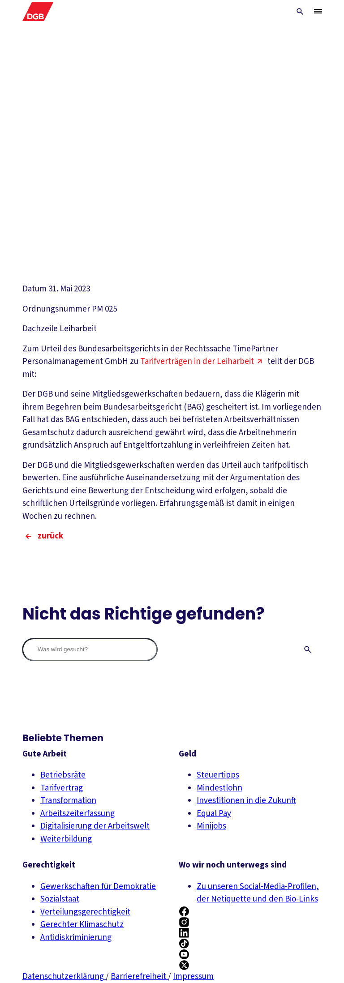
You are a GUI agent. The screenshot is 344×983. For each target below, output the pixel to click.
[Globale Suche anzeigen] (300, 12)
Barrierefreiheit (139, 976)
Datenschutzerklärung (64, 976)
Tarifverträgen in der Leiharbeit (203, 361)
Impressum (193, 976)
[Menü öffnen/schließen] (318, 11)
